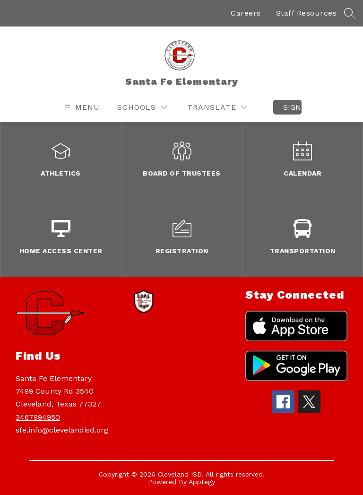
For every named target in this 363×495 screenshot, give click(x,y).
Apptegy (202, 482)
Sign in (292, 107)
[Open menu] (81, 107)
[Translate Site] (217, 107)
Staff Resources (306, 13)
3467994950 (38, 417)
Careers (246, 13)
